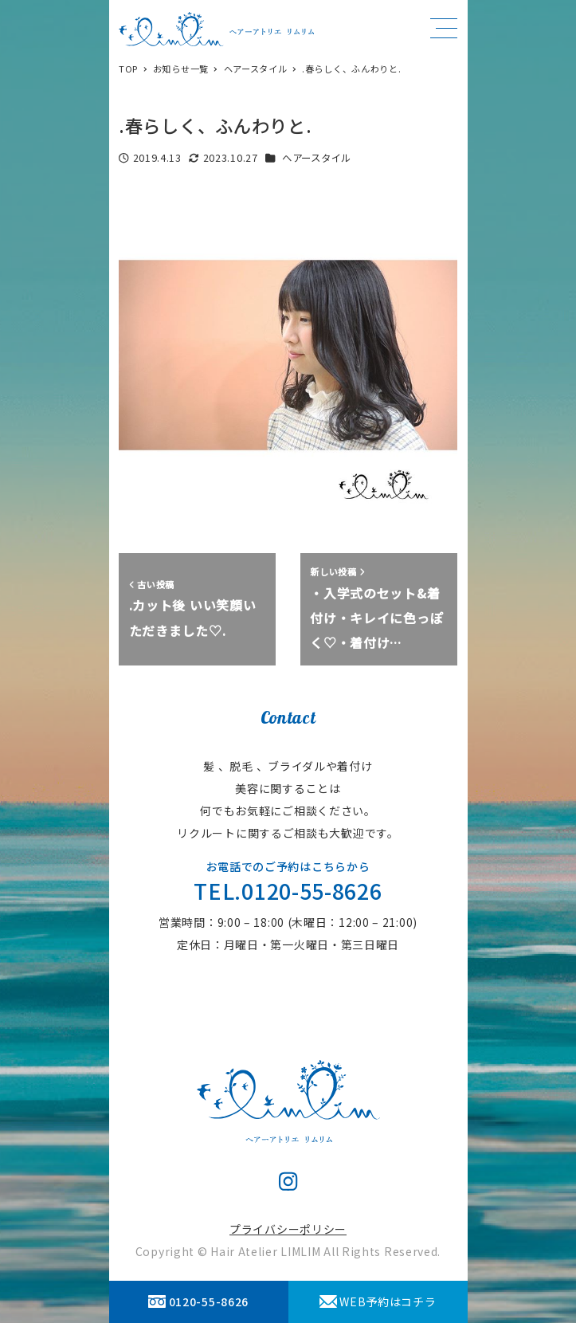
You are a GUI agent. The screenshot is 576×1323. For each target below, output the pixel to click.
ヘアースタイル (316, 158)
